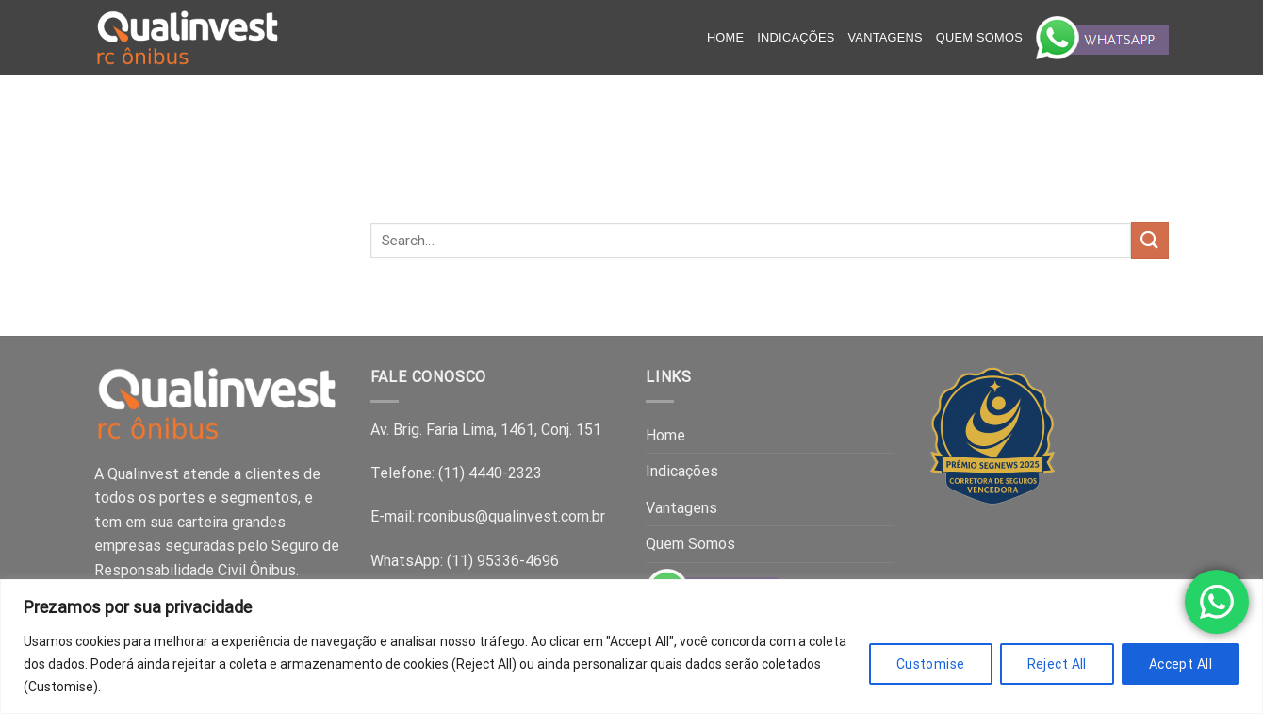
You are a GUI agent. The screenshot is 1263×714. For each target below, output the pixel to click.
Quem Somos (979, 37)
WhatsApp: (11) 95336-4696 (464, 561)
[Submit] (1150, 240)
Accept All (1180, 664)
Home (725, 37)
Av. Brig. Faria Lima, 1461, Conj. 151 (485, 430)
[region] (631, 646)
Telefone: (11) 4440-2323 (456, 473)
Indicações (795, 37)
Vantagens (885, 37)
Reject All (1057, 664)
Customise (930, 664)
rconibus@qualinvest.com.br (511, 516)
